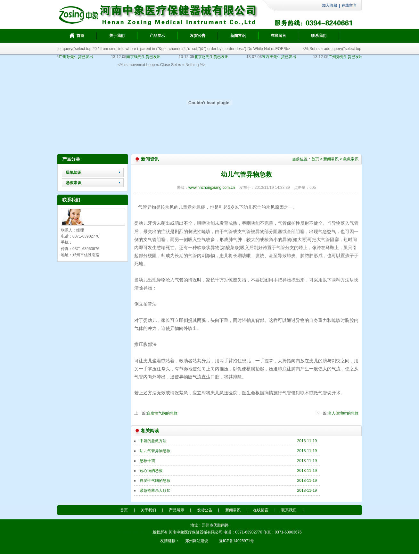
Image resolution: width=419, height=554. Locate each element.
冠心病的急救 (151, 470)
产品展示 (176, 510)
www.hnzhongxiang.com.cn (211, 187)
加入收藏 (329, 5)
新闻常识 (331, 159)
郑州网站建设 (196, 541)
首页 (315, 159)
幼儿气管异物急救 (155, 451)
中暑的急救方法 (153, 441)
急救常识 (73, 182)
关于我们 (148, 510)
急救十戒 (147, 460)
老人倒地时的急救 (343, 413)
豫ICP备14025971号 (133, 532)
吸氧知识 (73, 172)
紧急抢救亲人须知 (155, 490)
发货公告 (204, 510)
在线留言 (349, 5)
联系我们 (289, 510)
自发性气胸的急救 (162, 413)
